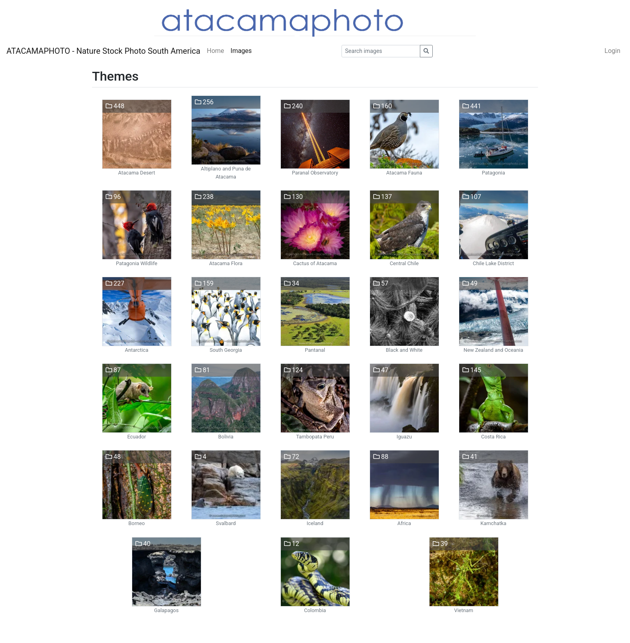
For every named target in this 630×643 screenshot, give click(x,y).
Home (215, 51)
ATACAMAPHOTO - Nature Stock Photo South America (103, 51)
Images (241, 51)
